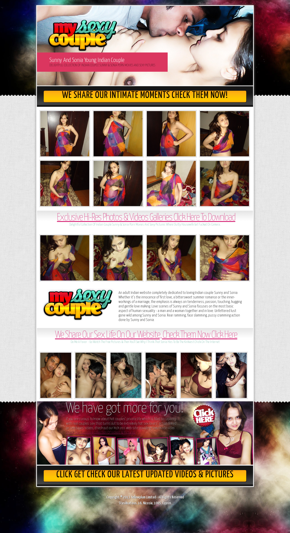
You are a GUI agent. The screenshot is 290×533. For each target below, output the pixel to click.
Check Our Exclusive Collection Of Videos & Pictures (100, 433)
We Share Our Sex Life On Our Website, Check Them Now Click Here (146, 335)
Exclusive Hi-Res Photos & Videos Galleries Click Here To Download (146, 217)
